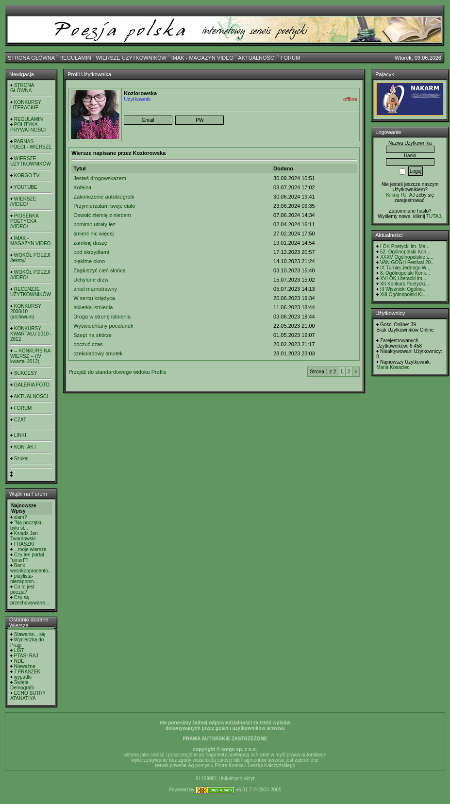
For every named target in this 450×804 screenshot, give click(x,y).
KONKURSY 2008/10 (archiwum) (25, 311)
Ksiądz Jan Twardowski (24, 536)
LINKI (20, 435)
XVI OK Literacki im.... (404, 278)
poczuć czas (88, 344)
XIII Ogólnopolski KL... (404, 294)
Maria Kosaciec (392, 367)
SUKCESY (25, 373)
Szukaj (21, 458)
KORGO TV (27, 175)
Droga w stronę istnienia (102, 316)
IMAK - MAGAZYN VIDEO (202, 58)
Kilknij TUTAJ (400, 195)
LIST (19, 650)
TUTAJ (433, 216)
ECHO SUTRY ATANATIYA (28, 695)
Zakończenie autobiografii (103, 197)
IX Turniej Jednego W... (405, 267)
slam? (20, 517)
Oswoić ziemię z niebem (102, 215)
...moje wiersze (30, 549)
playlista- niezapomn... (24, 578)
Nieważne (24, 666)
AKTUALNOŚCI (257, 58)
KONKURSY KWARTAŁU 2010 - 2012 (30, 334)
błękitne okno (89, 261)
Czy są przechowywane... (29, 600)
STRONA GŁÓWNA (31, 58)
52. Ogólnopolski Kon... (405, 251)
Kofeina (82, 187)
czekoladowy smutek (98, 353)
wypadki (23, 677)
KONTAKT (25, 447)
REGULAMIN (75, 58)
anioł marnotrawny (95, 289)
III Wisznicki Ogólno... (403, 289)
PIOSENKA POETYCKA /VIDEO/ (24, 221)
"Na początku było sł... (26, 525)
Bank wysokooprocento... (31, 568)
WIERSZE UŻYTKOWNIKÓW (131, 58)
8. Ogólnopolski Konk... (405, 273)
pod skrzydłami (91, 252)
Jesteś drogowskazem (99, 178)
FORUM (290, 58)
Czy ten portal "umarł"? (27, 557)
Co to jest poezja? (22, 589)
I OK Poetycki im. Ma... (405, 246)
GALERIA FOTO (32, 384)
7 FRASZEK (27, 671)
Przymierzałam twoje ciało (104, 206)
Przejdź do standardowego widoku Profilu (117, 372)
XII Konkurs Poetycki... (404, 283)
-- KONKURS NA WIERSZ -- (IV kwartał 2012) (30, 356)
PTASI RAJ (26, 655)
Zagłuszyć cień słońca (99, 270)
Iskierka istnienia (93, 307)
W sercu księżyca (94, 298)
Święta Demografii (21, 685)
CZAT (20, 419)
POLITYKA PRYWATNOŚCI (28, 127)
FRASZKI (24, 544)
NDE (19, 661)
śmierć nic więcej (93, 233)
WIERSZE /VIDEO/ (23, 201)
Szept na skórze (92, 335)
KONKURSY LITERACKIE (25, 105)
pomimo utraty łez (94, 224)
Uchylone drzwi (91, 280)
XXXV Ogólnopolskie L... (406, 257)
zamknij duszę (90, 243)
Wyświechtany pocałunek (103, 326)
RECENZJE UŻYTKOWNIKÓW (30, 291)
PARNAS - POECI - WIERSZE (31, 144)
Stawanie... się (30, 634)
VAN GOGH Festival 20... (407, 262)
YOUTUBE (25, 187)
